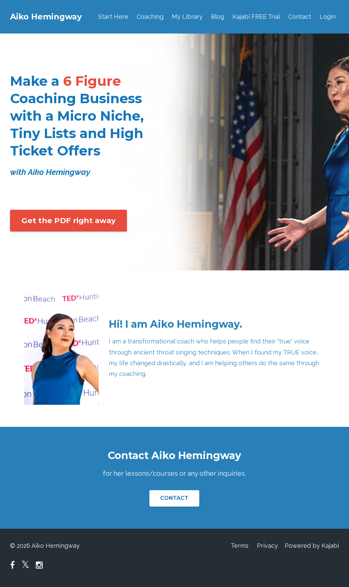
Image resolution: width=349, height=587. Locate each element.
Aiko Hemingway (46, 16)
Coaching (150, 16)
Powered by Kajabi (312, 545)
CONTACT (174, 498)
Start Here (113, 16)
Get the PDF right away (68, 220)
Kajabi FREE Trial (256, 16)
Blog (217, 16)
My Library (187, 16)
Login (328, 16)
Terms (240, 545)
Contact (299, 16)
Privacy (267, 545)
